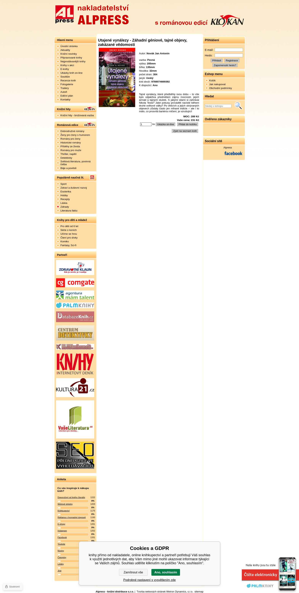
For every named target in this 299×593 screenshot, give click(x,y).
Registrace (232, 60)
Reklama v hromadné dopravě (72, 517)
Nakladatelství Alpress (92, 13)
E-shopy (61, 524)
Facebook (62, 537)
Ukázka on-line (165, 124)
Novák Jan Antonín (158, 53)
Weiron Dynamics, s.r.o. (179, 591)
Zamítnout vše (133, 572)
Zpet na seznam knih (185, 131)
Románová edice (67, 124)
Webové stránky (65, 504)
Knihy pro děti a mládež (72, 220)
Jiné (59, 571)
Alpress (227, 147)
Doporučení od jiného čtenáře (71, 497)
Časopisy (62, 557)
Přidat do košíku (187, 124)
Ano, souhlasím (165, 572)
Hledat (238, 106)
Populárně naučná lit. (70, 177)
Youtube (61, 544)
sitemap (199, 591)
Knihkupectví (64, 511)
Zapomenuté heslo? (225, 65)
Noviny (61, 551)
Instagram (62, 531)
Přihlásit (216, 60)
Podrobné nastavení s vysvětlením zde (149, 580)
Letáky (61, 564)
